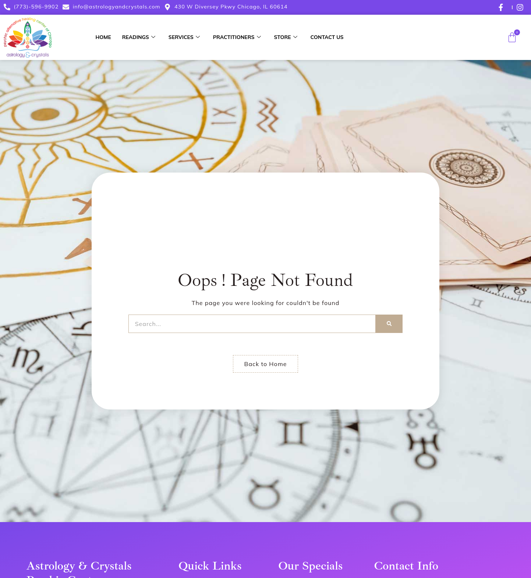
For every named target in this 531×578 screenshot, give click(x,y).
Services (184, 37)
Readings (138, 37)
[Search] (389, 324)
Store (285, 37)
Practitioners (237, 37)
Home (103, 37)
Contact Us (327, 37)
